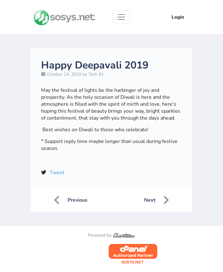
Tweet (57, 172)
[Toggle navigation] (121, 17)
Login (178, 17)
